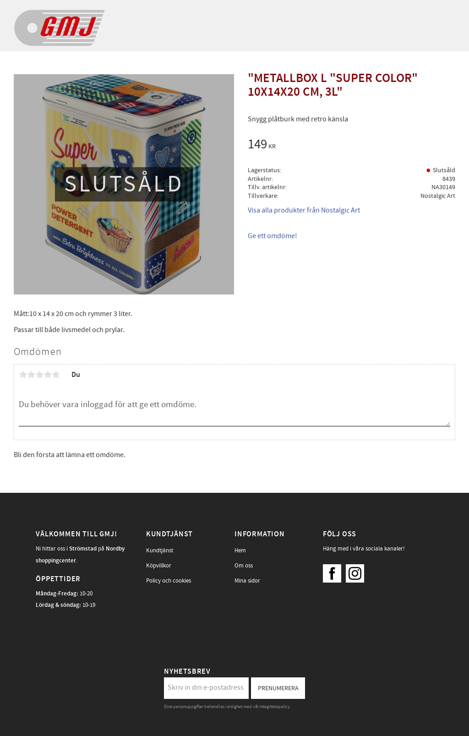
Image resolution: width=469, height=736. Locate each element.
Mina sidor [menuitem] (247, 580)
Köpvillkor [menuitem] (158, 565)
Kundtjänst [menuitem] (159, 550)
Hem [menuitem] (240, 550)
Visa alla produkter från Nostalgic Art (304, 210)
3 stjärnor (39, 375)
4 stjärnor (48, 375)
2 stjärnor (31, 375)
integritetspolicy (275, 706)
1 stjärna (23, 375)
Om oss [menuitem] (243, 565)
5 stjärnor (56, 375)
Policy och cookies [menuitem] (168, 580)
